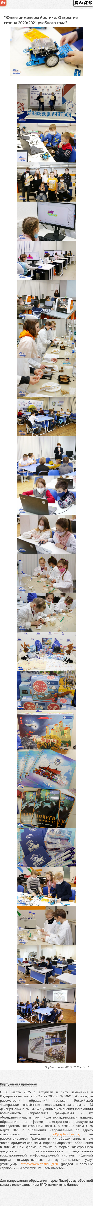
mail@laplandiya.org (65, 1134)
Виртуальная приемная (18, 1084)
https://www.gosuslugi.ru (39, 1164)
